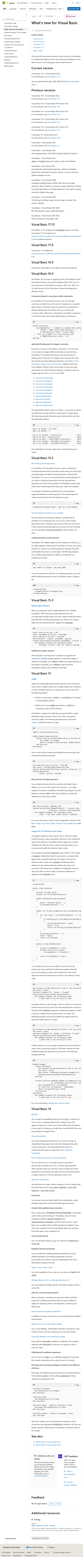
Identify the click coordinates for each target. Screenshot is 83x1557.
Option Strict (49, 373)
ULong (65, 823)
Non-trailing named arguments (43, 463)
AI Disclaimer (6, 1552)
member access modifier (47, 513)
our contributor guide (41, 1474)
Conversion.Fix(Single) (44, 384)
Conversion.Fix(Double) (44, 378)
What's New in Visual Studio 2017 (48, 1442)
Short (48, 823)
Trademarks (16, 1556)
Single (33, 352)
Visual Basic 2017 (54, 138)
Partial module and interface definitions (46, 1311)
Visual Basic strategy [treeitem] (11, 26)
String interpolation (38, 1136)
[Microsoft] (4, 3)
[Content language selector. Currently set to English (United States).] (12, 1547)
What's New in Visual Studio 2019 (48, 1445)
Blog (28, 1552)
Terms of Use (6, 1556)
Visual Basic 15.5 (54, 122)
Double (72, 349)
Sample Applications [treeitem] (11, 63)
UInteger (59, 823)
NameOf (34, 1114)
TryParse (34, 722)
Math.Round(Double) (43, 402)
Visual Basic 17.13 (38, 44)
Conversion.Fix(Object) (44, 381)
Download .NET (74, 9)
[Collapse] (26, 14)
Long (43, 823)
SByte (53, 823)
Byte (33, 823)
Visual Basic (49, 16)
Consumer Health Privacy (61, 1552)
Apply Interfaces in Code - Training (43, 1526)
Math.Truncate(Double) (44, 405)
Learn (34, 16)
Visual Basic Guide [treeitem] (10, 23)
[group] (56, 332)
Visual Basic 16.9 (54, 106)
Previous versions (39, 42)
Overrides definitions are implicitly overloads (48, 1336)
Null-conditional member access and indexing (48, 1158)
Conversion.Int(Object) (44, 390)
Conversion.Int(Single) (44, 393)
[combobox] (15, 19)
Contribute (37, 1552)
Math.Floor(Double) (43, 399)
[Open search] (73, 3)
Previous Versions (19, 1552)
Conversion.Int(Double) (44, 387)
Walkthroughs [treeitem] (9, 66)
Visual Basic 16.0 (54, 114)
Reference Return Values (60, 1103)
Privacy (46, 1552)
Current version (38, 39)
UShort (74, 823)
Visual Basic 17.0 (38, 47)
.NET (40, 16)
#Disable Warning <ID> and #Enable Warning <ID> (50, 1280)
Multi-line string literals (40, 1179)
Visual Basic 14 (53, 145)
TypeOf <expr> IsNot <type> (42, 1267)
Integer (38, 823)
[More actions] (79, 16)
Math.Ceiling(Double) (43, 396)
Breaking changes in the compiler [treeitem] (15, 32)
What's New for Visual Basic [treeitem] (13, 29)
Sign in (78, 3)
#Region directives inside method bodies (46, 1324)
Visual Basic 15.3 (54, 130)
